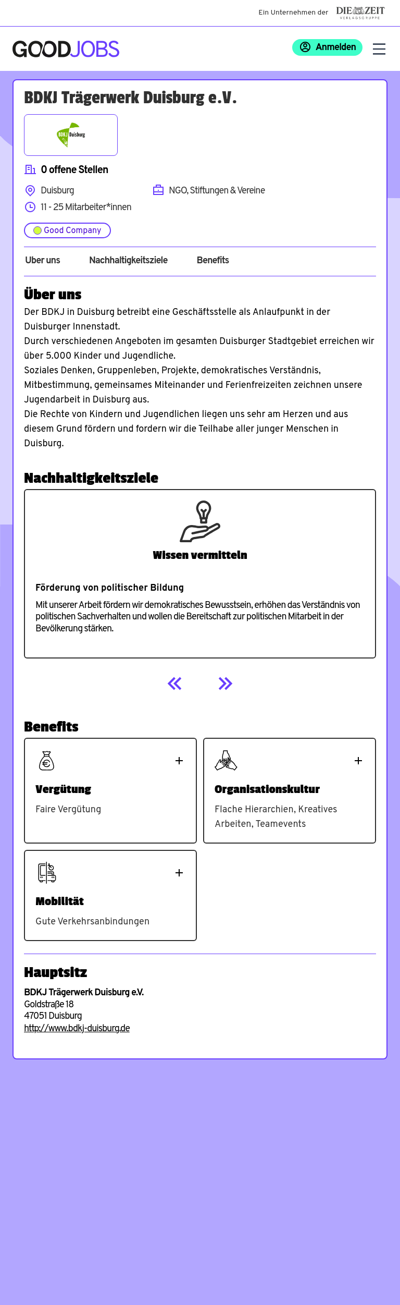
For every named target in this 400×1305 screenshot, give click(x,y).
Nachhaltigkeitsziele (128, 261)
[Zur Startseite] (65, 49)
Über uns (42, 261)
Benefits (212, 261)
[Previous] (175, 683)
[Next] (225, 683)
